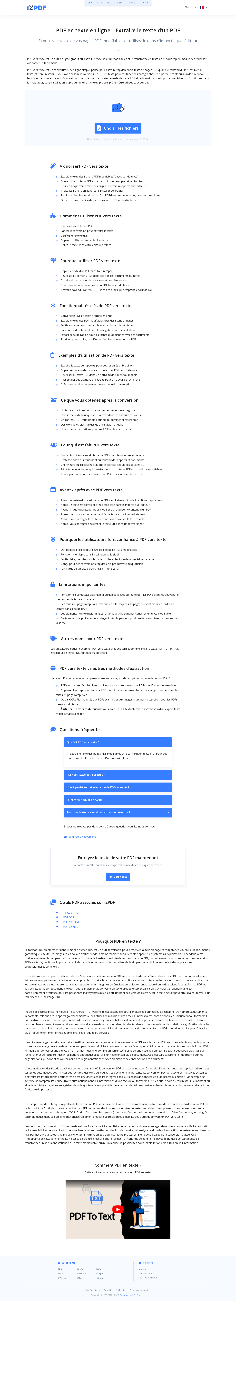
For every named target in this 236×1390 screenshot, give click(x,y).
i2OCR (110, 2)
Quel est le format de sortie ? (118, 800)
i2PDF (90, 2)
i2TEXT (120, 2)
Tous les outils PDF (148, 1325)
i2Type (80, 1326)
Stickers (100, 1326)
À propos (143, 1317)
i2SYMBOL (133, 2)
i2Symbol (81, 1321)
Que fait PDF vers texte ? (118, 742)
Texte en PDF (71, 912)
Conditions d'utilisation (115, 1338)
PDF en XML (70, 927)
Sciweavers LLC (127, 1343)
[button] (190, 7)
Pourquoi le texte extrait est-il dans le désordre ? (118, 812)
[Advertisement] (118, 1011)
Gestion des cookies (140, 1338)
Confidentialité (93, 1338)
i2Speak (62, 1326)
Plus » (145, 2)
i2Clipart (100, 1321)
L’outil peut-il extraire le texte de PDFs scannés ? (118, 787)
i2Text (61, 1321)
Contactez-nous (146, 1321)
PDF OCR (68, 917)
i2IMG (100, 2)
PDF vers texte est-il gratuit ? (118, 775)
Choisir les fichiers (118, 128)
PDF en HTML (71, 922)
